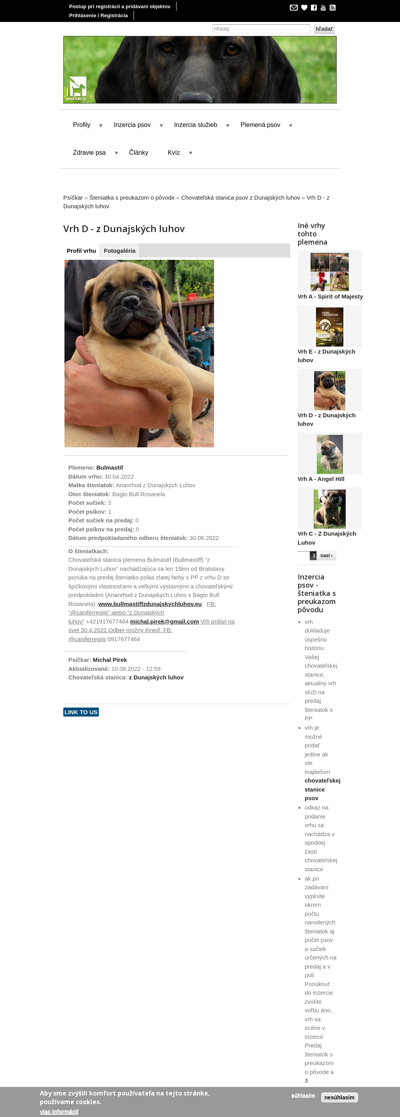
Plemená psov (260, 125)
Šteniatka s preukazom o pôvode (132, 197)
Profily (81, 125)
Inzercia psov (132, 125)
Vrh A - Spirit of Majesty (330, 296)
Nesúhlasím (340, 1097)
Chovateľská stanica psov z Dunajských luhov (240, 197)
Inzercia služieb (195, 125)
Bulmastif (109, 467)
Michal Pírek (110, 659)
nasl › (326, 555)
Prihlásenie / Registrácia (98, 15)
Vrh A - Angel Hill (321, 478)
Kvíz (174, 152)
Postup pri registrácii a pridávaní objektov (119, 6)
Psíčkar (73, 197)
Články (138, 152)
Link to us (81, 712)
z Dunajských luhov (156, 677)
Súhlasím (303, 1095)
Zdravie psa (89, 152)
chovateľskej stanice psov (323, 789)
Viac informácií (59, 1111)
